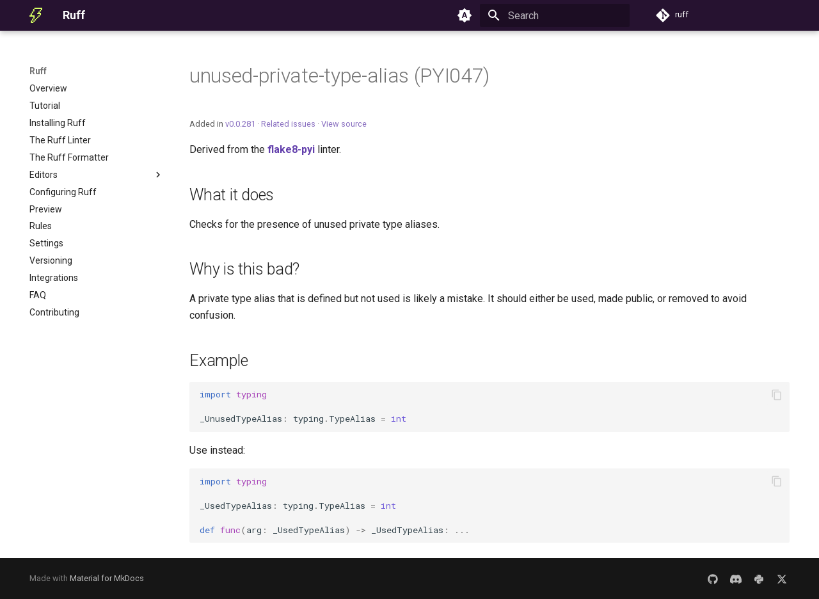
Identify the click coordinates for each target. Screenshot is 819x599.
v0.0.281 (240, 124)
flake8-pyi (291, 149)
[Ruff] (35, 15)
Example (218, 360)
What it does (231, 195)
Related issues (288, 124)
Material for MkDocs (107, 578)
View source (344, 124)
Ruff (38, 71)
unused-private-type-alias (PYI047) (339, 75)
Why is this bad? (244, 269)
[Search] (555, 15)
